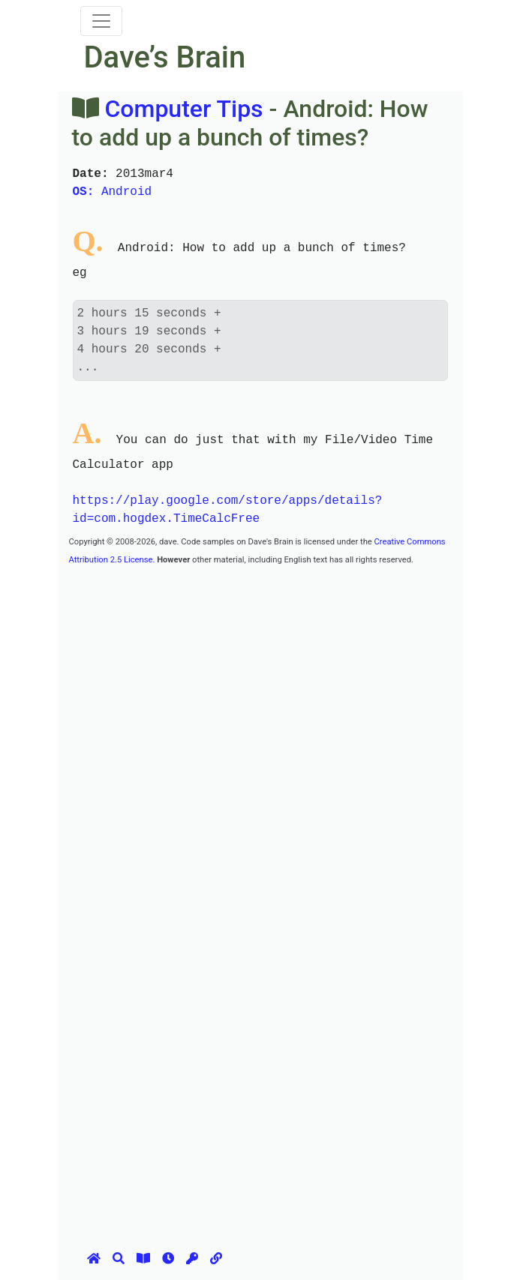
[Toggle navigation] (101, 21)
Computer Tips (183, 108)
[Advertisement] (294, 673)
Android (112, 192)
